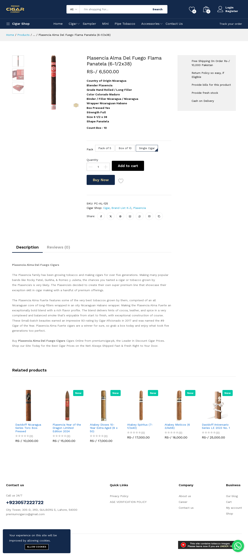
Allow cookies (36, 547)
